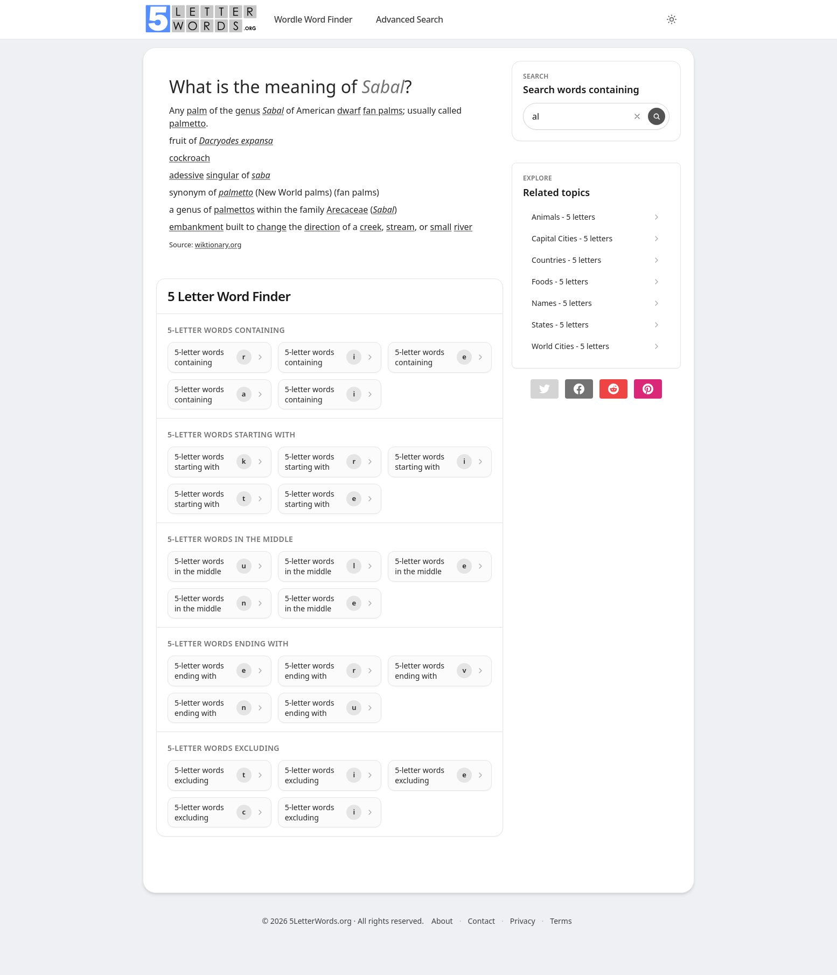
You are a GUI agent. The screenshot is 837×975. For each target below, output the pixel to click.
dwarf (349, 110)
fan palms (383, 110)
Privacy (522, 921)
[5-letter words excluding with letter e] (440, 775)
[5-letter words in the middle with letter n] (219, 603)
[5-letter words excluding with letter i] (330, 775)
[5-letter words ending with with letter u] (330, 708)
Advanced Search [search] (409, 19)
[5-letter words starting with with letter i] (440, 462)
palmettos (234, 209)
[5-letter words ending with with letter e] (219, 671)
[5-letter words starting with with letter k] (219, 462)
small (441, 227)
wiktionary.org (218, 244)
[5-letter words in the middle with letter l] (330, 566)
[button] (545, 389)
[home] (201, 18)
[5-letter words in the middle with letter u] (219, 566)
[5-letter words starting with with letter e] (330, 499)
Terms (560, 921)
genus (247, 110)
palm (196, 110)
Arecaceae (347, 209)
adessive (186, 175)
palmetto (187, 123)
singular (222, 175)
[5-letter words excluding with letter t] (219, 775)
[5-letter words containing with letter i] (330, 357)
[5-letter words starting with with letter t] (219, 499)
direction (322, 227)
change (272, 227)
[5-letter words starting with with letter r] (330, 462)
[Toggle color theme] (671, 19)
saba (261, 175)
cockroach (189, 158)
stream (400, 227)
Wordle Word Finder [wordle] (313, 19)
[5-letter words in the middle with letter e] (440, 566)
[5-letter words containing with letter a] (219, 394)
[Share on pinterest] (648, 389)
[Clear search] (637, 116)
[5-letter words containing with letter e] (440, 357)
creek (371, 227)
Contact (481, 921)
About (442, 921)
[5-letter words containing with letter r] (219, 357)
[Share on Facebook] (579, 389)
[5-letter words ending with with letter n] (219, 708)
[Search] (656, 116)
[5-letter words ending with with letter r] (330, 671)
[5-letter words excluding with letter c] (219, 812)
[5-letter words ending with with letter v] (440, 671)
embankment (196, 227)
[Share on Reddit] (613, 389)
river (463, 227)
